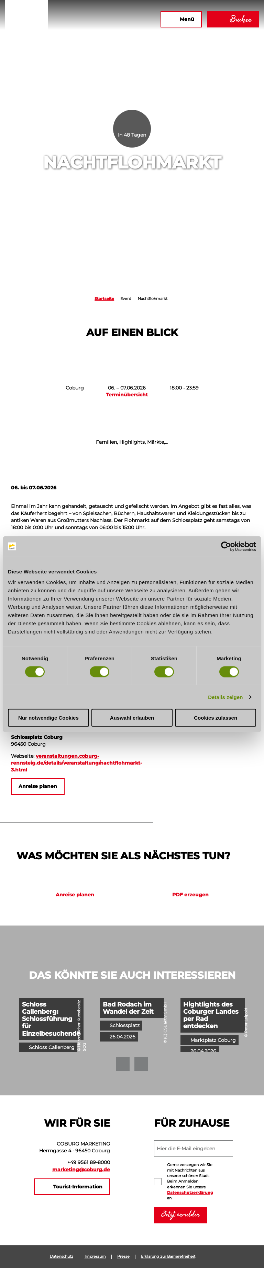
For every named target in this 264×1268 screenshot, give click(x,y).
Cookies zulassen (215, 718)
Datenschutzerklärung (190, 1192)
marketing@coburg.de (81, 1169)
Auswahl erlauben (132, 718)
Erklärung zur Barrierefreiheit (168, 1257)
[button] (97, 19)
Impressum (95, 1257)
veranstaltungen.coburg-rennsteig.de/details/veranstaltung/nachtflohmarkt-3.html (76, 763)
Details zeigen (225, 697)
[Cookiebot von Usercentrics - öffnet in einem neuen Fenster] (226, 546)
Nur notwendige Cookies (48, 718)
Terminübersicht (127, 394)
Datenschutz (61, 1257)
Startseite (104, 298)
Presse (123, 1257)
